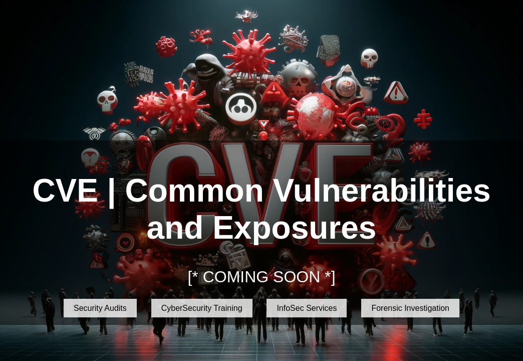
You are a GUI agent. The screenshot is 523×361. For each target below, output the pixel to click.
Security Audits (100, 308)
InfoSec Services (307, 308)
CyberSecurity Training (201, 308)
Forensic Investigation (410, 308)
